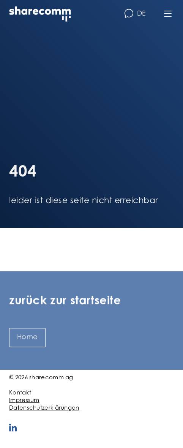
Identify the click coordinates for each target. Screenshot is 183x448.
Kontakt (20, 393)
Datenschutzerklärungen (44, 408)
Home (27, 344)
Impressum (24, 401)
